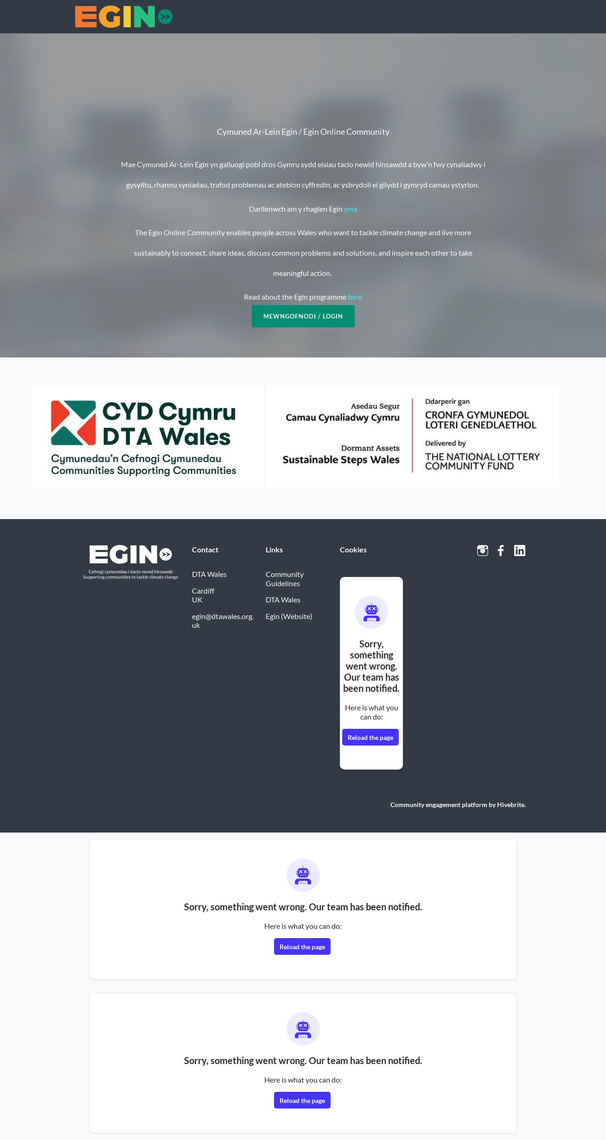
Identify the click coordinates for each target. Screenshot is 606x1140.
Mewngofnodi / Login (303, 316)
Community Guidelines (285, 579)
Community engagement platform (438, 804)
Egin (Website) (289, 616)
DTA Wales (283, 599)
